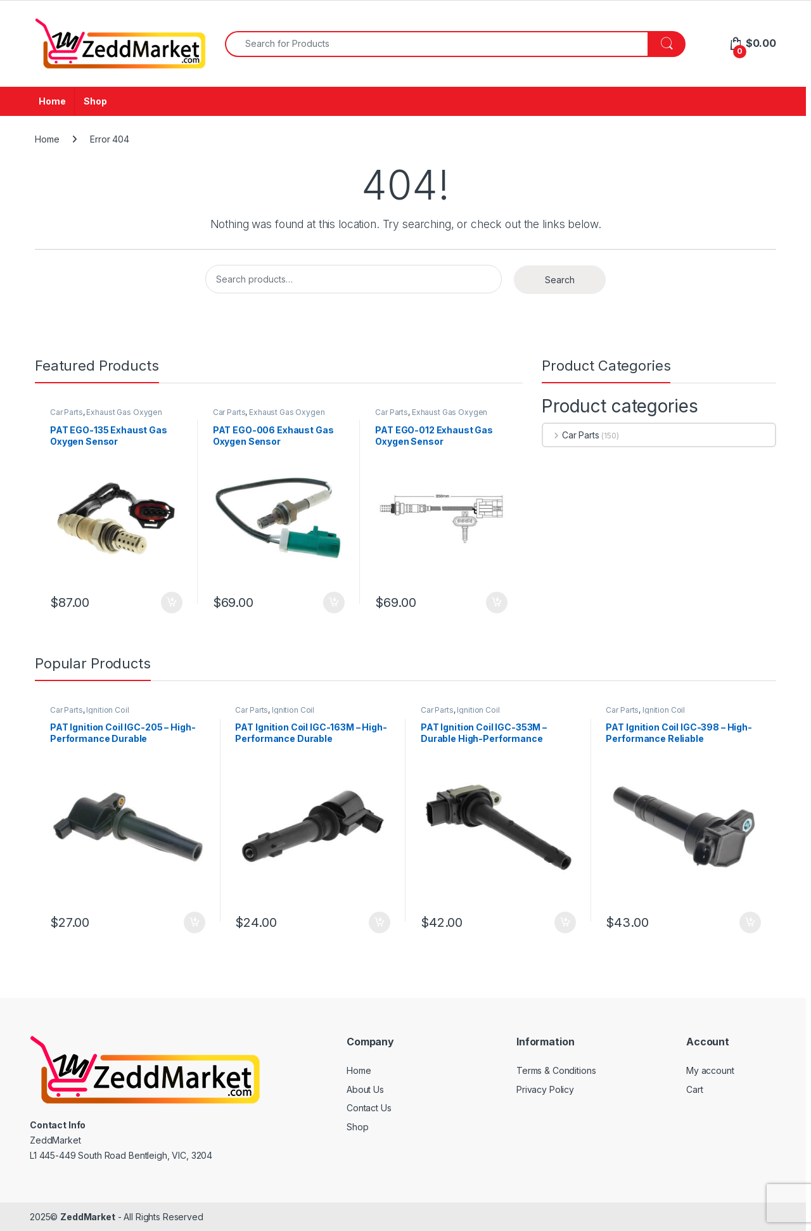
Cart (694, 1089)
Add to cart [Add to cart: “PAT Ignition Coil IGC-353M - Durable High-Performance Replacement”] (565, 922)
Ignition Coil (107, 710)
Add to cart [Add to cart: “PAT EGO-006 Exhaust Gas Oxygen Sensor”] (334, 602)
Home (52, 101)
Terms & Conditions (556, 1070)
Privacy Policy (545, 1089)
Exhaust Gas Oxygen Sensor (106, 416)
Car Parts (66, 412)
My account (710, 1070)
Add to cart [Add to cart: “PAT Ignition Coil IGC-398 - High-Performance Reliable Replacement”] (750, 922)
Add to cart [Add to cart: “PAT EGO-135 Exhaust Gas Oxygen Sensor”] (171, 602)
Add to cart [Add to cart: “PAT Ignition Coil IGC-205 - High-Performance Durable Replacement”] (194, 922)
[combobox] (436, 44)
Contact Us (369, 1107)
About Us (365, 1089)
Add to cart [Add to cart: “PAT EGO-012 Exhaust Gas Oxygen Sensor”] (497, 602)
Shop (95, 101)
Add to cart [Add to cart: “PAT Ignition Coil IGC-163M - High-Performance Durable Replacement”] (379, 922)
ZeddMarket (87, 1216)
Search (560, 279)
